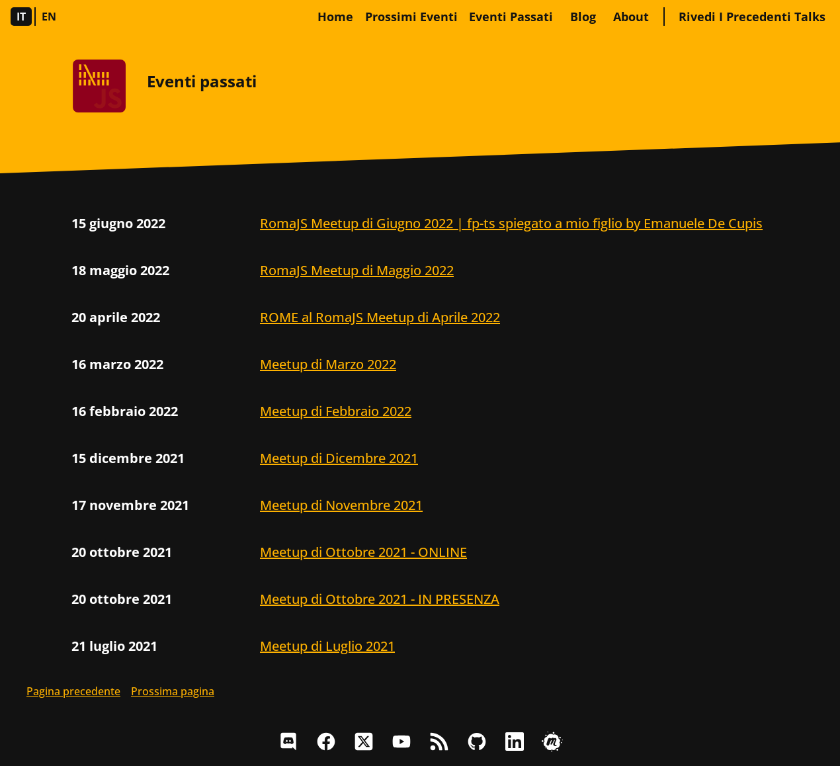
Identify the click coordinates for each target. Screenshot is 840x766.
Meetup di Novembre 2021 (341, 505)
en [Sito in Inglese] (49, 16)
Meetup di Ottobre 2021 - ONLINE (363, 552)
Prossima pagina (172, 691)
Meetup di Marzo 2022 (328, 364)
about (631, 16)
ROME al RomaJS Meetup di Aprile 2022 (380, 317)
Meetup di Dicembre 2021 (339, 458)
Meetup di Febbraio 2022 (335, 411)
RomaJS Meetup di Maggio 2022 (357, 270)
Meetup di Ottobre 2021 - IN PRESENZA (379, 599)
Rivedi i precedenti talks (752, 16)
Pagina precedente (73, 691)
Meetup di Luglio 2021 (327, 646)
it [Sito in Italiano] (21, 16)
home (335, 16)
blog (583, 16)
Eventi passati (511, 16)
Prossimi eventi (411, 16)
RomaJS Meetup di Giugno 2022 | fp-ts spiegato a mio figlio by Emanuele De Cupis (511, 223)
